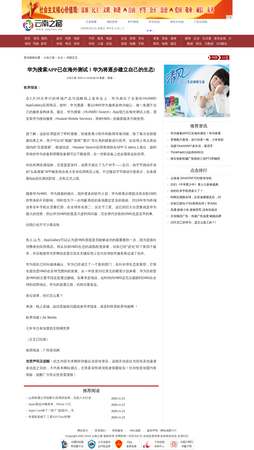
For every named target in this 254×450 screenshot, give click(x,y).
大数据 (208, 43)
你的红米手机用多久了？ (187, 190)
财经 (28, 43)
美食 (156, 38)
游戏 (124, 43)
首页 (27, 38)
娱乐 (59, 38)
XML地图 (135, 430)
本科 (77, 43)
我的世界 (112, 21)
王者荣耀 (91, 21)
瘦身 (173, 38)
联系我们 (100, 430)
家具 (100, 38)
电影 (77, 38)
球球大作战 (177, 21)
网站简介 (82, 430)
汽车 (92, 38)
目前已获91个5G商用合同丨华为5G (194, 203)
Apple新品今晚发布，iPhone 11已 (49, 404)
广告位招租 (200, 21)
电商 (165, 43)
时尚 (92, 43)
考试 (68, 43)
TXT (174, 430)
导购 (36, 43)
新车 (44, 43)
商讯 (156, 43)
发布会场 (220, 38)
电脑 (133, 43)
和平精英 (133, 21)
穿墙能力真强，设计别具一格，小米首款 (197, 139)
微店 (173, 43)
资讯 (36, 38)
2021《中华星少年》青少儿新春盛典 (194, 184)
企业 (124, 38)
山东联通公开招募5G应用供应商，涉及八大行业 (59, 397)
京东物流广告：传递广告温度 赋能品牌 (196, 216)
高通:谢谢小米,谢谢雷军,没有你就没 (194, 209)
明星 (68, 38)
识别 (109, 43)
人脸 (100, 43)
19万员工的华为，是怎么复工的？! (193, 222)
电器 (109, 38)
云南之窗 (49, 57)
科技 (59, 43)
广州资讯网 (51, 350)
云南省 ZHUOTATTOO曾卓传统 (191, 178)
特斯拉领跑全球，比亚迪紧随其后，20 (196, 197)
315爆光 (221, 43)
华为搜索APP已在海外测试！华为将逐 (196, 133)
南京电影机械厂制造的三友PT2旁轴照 (195, 158)
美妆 (165, 38)
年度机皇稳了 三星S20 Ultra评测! (49, 416)
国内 (44, 38)
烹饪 (141, 38)
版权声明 (152, 430)
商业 (199, 43)
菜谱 (133, 38)
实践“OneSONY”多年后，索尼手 (192, 146)
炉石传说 (154, 21)
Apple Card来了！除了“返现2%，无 (51, 410)
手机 (141, 43)
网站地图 (165, 430)
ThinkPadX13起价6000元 (187, 152)
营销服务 (117, 430)
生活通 (206, 38)
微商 (188, 38)
